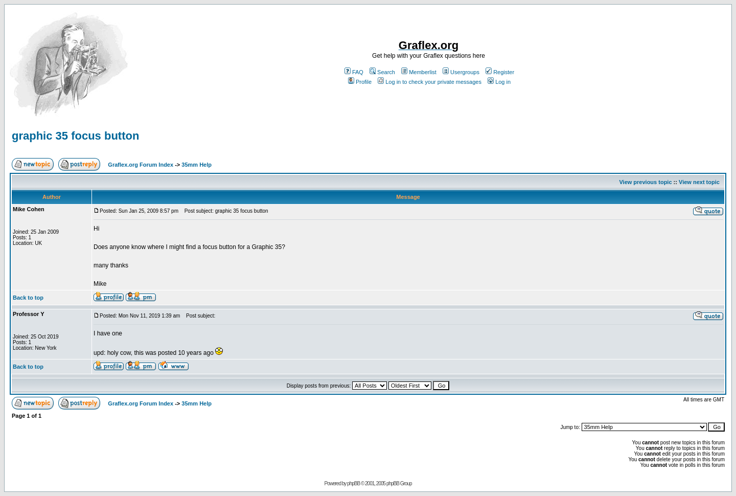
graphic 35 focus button (75, 135)
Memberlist (418, 72)
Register (500, 72)
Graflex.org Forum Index (140, 165)
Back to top (28, 298)
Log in (499, 82)
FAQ (353, 72)
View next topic (699, 182)
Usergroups (461, 72)
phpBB (353, 483)
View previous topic (645, 182)
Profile (360, 82)
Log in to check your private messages (429, 82)
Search (382, 72)
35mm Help (196, 165)
